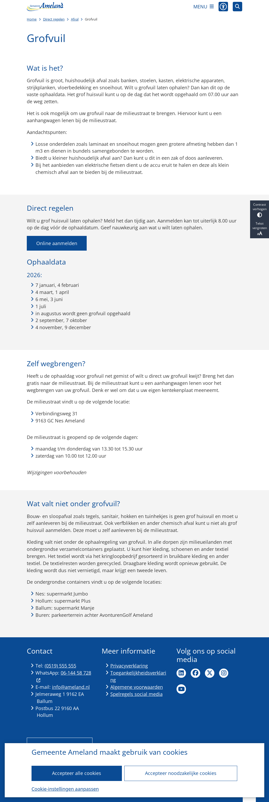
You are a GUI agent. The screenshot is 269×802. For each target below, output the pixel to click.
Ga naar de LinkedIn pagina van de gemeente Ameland (181, 673)
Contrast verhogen (259, 209)
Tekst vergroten (259, 228)
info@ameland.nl (71, 687)
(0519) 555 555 (60, 666)
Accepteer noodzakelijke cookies (180, 773)
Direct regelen (54, 19)
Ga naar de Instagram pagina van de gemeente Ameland (224, 673)
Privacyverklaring (129, 666)
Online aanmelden (56, 243)
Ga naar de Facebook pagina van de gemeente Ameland (195, 673)
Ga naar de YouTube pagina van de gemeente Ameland (181, 689)
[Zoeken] (237, 6)
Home (32, 19)
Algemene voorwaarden (136, 687)
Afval (75, 19)
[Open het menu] (203, 6)
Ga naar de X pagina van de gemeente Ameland (209, 673)
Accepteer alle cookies (76, 773)
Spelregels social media (136, 694)
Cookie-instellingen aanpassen (65, 789)
